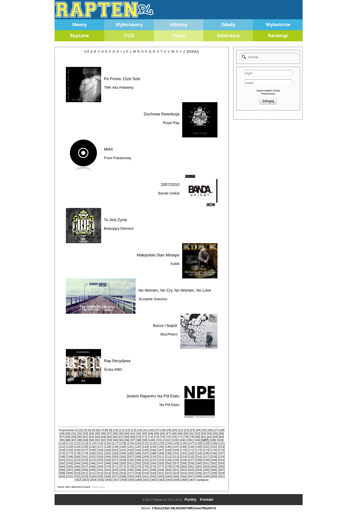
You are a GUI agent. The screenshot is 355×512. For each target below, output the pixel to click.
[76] (174, 436)
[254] (153, 463)
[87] (73, 440)
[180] (92, 453)
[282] (198, 466)
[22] (186, 430)
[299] (160, 470)
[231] (145, 460)
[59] (73, 436)
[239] (206, 460)
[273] (130, 466)
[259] (191, 463)
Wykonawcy (129, 24)
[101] (159, 440)
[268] (92, 466)
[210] (153, 456)
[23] (192, 430)
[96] (127, 440)
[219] (221, 456)
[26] (210, 430)
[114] (92, 443)
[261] (206, 463)
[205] (115, 456)
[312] (92, 473)
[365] (176, 479)
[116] (107, 443)
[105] (189, 440)
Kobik (175, 264)
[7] (102, 430)
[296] (138, 470)
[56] (221, 433)
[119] (130, 443)
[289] (84, 470)
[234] (168, 460)
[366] (184, 479)
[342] (153, 476)
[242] (62, 463)
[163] (130, 450)
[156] (77, 450)
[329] (221, 473)
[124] (168, 443)
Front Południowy (117, 158)
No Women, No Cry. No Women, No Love (174, 290)
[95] (121, 440)
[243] (69, 463)
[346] (183, 476)
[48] (174, 433)
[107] (205, 440)
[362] (153, 479)
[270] (107, 466)
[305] (206, 470)
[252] (138, 463)
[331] (69, 476)
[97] (133, 440)
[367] (192, 479)
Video (178, 35)
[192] (183, 453)
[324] (183, 473)
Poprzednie (66, 430)
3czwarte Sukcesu (152, 299)
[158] (92, 450)
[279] (176, 466)
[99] (144, 440)
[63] (97, 436)
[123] (160, 443)
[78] (185, 436)
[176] (62, 453)
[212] (168, 456)
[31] (73, 433)
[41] (132, 433)
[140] (122, 446)
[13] (133, 430)
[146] (168, 446)
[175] (221, 450)
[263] (221, 463)
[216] (198, 456)
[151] (206, 446)
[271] (115, 466)
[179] (84, 453)
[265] (69, 466)
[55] (215, 433)
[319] (145, 473)
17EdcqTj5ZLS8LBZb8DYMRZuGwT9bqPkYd (184, 508)
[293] (115, 470)
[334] (92, 476)
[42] (138, 433)
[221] (69, 460)
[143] (145, 446)
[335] (99, 476)
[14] (139, 430)
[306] (213, 470)
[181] (99, 453)
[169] (176, 450)
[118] (122, 443)
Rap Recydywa (117, 361)
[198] (62, 456)
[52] (197, 433)
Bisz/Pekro (168, 334)
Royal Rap (171, 123)
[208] (138, 456)
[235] (176, 460)
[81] (203, 436)
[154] (62, 450)
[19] (168, 430)
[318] (138, 473)
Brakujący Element (118, 228)
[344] (168, 476)
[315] (115, 473)
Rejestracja (268, 93)
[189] (160, 453)
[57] (62, 436)
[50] (185, 433)
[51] (191, 433)
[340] (138, 476)
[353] (85, 479)
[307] (221, 470)
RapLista (79, 35)
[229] (130, 460)
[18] (162, 430)
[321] (160, 473)
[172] (198, 450)
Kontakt (206, 499)
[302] (183, 470)
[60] (79, 436)
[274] (138, 466)
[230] (138, 460)
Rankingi (278, 35)
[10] (115, 430)
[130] (213, 443)
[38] (114, 433)
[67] (121, 436)
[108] (212, 440)
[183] (115, 453)
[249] (115, 463)
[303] (191, 470)
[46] (162, 433)
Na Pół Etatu (169, 405)
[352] (78, 479)
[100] (151, 440)
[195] (206, 453)
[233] (160, 460)
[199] (69, 456)
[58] (67, 436)
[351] (221, 476)
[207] (130, 456)
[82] (209, 436)
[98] (138, 440)
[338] (122, 476)
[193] (191, 453)
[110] (62, 443)
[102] (166, 440)
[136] (92, 446)
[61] (85, 436)
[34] (91, 433)
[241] (221, 460)
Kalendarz (228, 35)
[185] (130, 453)
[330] (62, 476)
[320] (153, 473)
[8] (106, 430)
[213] (176, 456)
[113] (84, 443)
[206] (122, 456)
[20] (174, 430)
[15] (144, 430)
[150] (198, 446)
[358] (123, 479)
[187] (145, 453)
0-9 (87, 51)
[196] (213, 453)
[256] (168, 463)
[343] (160, 476)
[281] (191, 466)
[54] (209, 433)
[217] (206, 456)
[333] (84, 476)
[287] (69, 470)
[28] (221, 430)
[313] (99, 473)
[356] (108, 479)
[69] (132, 436)
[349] (206, 476)
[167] (160, 450)
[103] (174, 440)
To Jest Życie (115, 220)
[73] (156, 436)
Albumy (178, 24)
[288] (77, 470)
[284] (213, 466)
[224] (92, 460)
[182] (107, 453)
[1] (77, 430)
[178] (77, 453)
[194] (198, 453)
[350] (213, 476)
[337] (115, 476)
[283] (206, 466)
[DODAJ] (193, 51)
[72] (150, 436)
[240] (213, 460)
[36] (103, 433)
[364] (169, 479)
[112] (77, 443)
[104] (182, 440)
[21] (180, 430)
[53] (203, 433)
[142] (138, 446)
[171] (191, 450)
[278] (168, 466)
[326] (198, 473)
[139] (115, 446)
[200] (77, 456)
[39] (121, 433)
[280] (183, 466)
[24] (198, 430)
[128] (198, 443)
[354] (93, 479)
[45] (156, 433)
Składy (228, 24)
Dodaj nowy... (99, 487)
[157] (84, 450)
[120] (138, 443)
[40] (126, 433)
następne (202, 479)
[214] (183, 456)
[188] (153, 453)
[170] (183, 450)
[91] (97, 440)
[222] (77, 460)
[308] (62, 473)
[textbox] (268, 57)
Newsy (79, 24)
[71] (144, 436)
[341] (145, 476)
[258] (183, 463)
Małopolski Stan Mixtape (158, 255)
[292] (107, 470)
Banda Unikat (168, 193)
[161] (115, 450)
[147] (176, 446)
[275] (145, 466)
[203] (99, 456)
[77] (180, 436)
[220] (62, 460)
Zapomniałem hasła (268, 90)
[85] (62, 440)
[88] (79, 440)
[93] (109, 440)
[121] (145, 443)
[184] (122, 453)
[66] (114, 436)
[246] (92, 463)
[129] (206, 443)
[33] (85, 433)
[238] (198, 460)
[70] (138, 436)
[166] (153, 450)
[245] (84, 463)
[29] (62, 433)
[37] (109, 433)
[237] (191, 460)
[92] (103, 440)
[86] (68, 440)
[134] (77, 446)
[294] (122, 470)
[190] (168, 453)
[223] (84, 460)
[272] (122, 466)
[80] (197, 436)
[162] (122, 450)
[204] (107, 456)
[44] (150, 433)
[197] (221, 453)
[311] (84, 473)
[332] (77, 476)
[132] (62, 446)
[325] (191, 473)
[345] (176, 476)
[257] (176, 463)
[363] (161, 479)
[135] (84, 446)
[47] (168, 433)
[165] (145, 450)
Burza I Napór (165, 325)
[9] (110, 430)
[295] (130, 470)
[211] (160, 456)
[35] (97, 433)
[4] (89, 430)
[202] (92, 456)
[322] (168, 473)
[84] (221, 436)
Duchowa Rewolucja (161, 114)
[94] (115, 440)
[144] (153, 446)
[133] (69, 446)
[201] (84, 456)
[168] (168, 450)
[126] (183, 443)
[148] (183, 446)
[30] (67, 433)
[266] (77, 466)
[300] (168, 470)
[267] (84, 466)
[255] (160, 463)
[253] (145, 463)
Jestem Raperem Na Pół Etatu (152, 396)
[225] (99, 460)
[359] (131, 479)
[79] (191, 436)
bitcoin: (146, 508)
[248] (107, 463)
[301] (176, 470)
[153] (221, 446)
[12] (127, 430)
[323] (176, 473)
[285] (221, 466)
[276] (153, 466)
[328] (213, 473)
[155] (69, 450)
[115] (99, 443)
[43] (144, 433)
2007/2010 (170, 184)
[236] (183, 460)
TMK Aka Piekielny (118, 87)
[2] (81, 430)
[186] (138, 453)
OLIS (129, 35)
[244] (77, 463)
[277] (160, 466)
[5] (93, 430)
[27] (215, 430)
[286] (62, 470)
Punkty (190, 499)
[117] (115, 443)
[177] (69, 453)
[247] (99, 463)
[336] (107, 476)
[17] (156, 430)
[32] (79, 433)
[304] (198, 470)
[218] (213, 456)
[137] (99, 446)
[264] (62, 466)
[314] (107, 473)
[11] (121, 430)
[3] (85, 430)
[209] (145, 456)
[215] (191, 456)
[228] (122, 460)
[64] (103, 436)
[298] (153, 470)
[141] (130, 446)
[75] (168, 436)
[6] (97, 430)
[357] (116, 479)
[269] (99, 466)
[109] (220, 440)
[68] (126, 436)
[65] (109, 436)
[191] (176, 453)
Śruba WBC (113, 369)
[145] (160, 446)
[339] (130, 476)
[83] (215, 436)
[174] (213, 450)
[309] (69, 473)
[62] (91, 436)
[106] (197, 440)
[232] (153, 460)
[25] (204, 430)
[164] (138, 450)
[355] (101, 479)
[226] (107, 460)
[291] (99, 470)
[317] (130, 473)
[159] (99, 450)
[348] (198, 476)
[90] (91, 440)
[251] (130, 463)
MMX (108, 149)
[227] (115, 460)
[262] (213, 463)
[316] (122, 473)
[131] (221, 443)
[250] (122, 463)
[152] (213, 446)
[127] (191, 443)
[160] (107, 450)
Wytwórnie (278, 24)
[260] (198, 463)
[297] (145, 470)
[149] (191, 446)
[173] (206, 450)
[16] (151, 430)
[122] (153, 443)
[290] (92, 470)
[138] (107, 446)
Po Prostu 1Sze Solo (122, 79)
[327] (206, 473)
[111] (69, 443)
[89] (85, 440)
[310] (77, 473)
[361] (146, 479)
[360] (138, 479)
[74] (162, 436)
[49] (180, 433)
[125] (176, 443)
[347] (191, 476)
